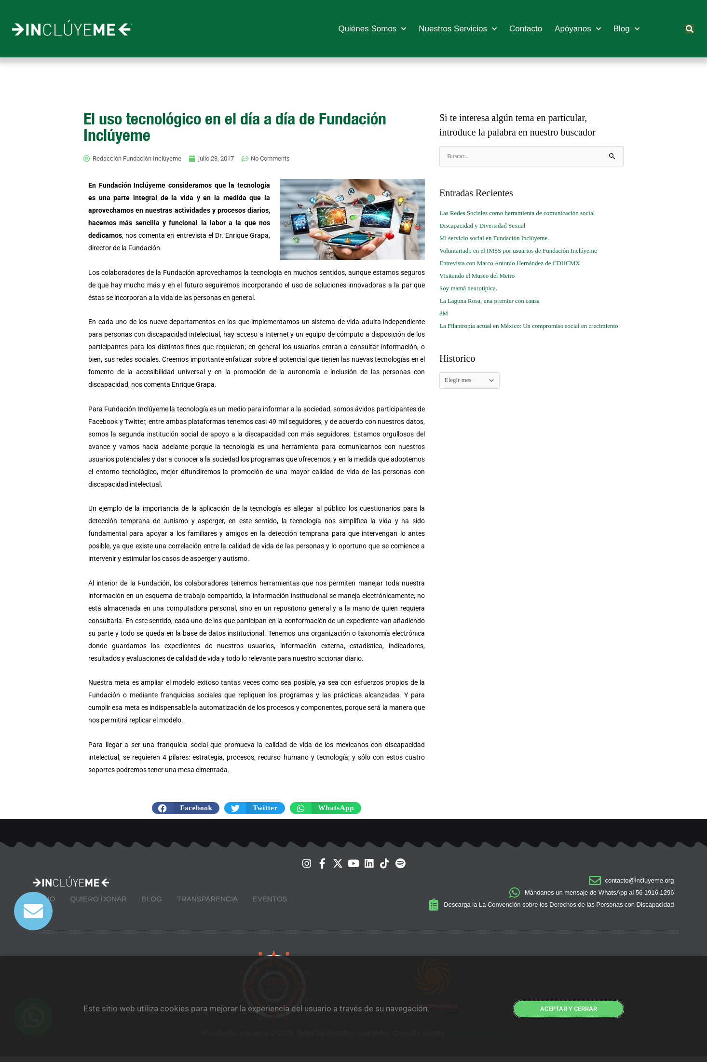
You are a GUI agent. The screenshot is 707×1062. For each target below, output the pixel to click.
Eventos (270, 903)
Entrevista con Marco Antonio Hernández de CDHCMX (515, 263)
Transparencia (207, 903)
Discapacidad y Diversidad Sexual (485, 225)
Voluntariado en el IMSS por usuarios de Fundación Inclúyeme (524, 250)
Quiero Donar (98, 903)
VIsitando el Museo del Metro (480, 275)
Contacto (525, 28)
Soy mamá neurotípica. (470, 288)
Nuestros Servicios (458, 29)
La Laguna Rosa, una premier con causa (493, 300)
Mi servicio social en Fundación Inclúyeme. (498, 238)
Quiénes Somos (372, 29)
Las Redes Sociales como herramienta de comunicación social (523, 213)
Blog (626, 29)
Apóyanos (578, 29)
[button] (689, 29)
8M (444, 313)
